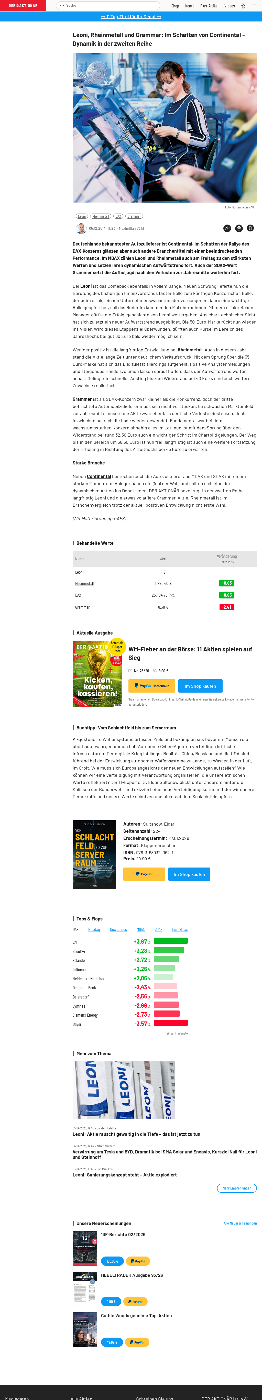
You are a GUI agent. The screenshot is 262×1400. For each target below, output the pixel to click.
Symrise (79, 1006)
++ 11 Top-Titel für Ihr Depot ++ (131, 16)
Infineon (79, 969)
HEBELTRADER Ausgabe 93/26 (132, 1275)
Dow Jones (118, 929)
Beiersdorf (81, 996)
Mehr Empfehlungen (237, 1187)
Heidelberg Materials (88, 978)
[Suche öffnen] (62, 5)
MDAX (141, 929)
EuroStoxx (180, 929)
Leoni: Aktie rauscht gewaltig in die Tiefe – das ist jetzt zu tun (136, 1134)
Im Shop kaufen (200, 686)
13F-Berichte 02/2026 (123, 1234)
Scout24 (79, 951)
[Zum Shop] (175, 5)
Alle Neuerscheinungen (240, 1223)
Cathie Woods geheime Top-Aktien (136, 1315)
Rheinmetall (100, 216)
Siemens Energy (85, 1015)
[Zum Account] (189, 5)
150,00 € (112, 1261)
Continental (99, 476)
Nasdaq (94, 929)
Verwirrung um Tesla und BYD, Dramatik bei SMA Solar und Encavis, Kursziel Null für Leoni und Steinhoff (165, 1154)
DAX (118, 216)
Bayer (77, 1024)
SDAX (158, 929)
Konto (250, 699)
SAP (75, 942)
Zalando (79, 960)
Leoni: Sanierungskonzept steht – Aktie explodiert (125, 1174)
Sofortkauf (152, 685)
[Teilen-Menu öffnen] (227, 228)
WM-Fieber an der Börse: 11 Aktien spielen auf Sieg (190, 653)
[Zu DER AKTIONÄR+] (209, 5)
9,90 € (111, 1301)
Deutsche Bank (84, 987)
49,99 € (112, 1342)
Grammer (134, 216)
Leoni (82, 216)
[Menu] (255, 5)
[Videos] (229, 5)
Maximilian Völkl (131, 228)
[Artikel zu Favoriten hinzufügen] (250, 228)
